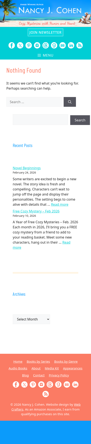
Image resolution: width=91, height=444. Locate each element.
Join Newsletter (45, 32)
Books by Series (38, 361)
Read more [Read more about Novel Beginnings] (59, 204)
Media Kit (52, 368)
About (36, 368)
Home (17, 361)
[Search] (70, 102)
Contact (39, 375)
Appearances (72, 368)
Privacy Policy (59, 375)
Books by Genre (66, 361)
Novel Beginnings (27, 168)
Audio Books (18, 368)
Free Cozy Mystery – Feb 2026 (36, 211)
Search (80, 120)
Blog (25, 375)
